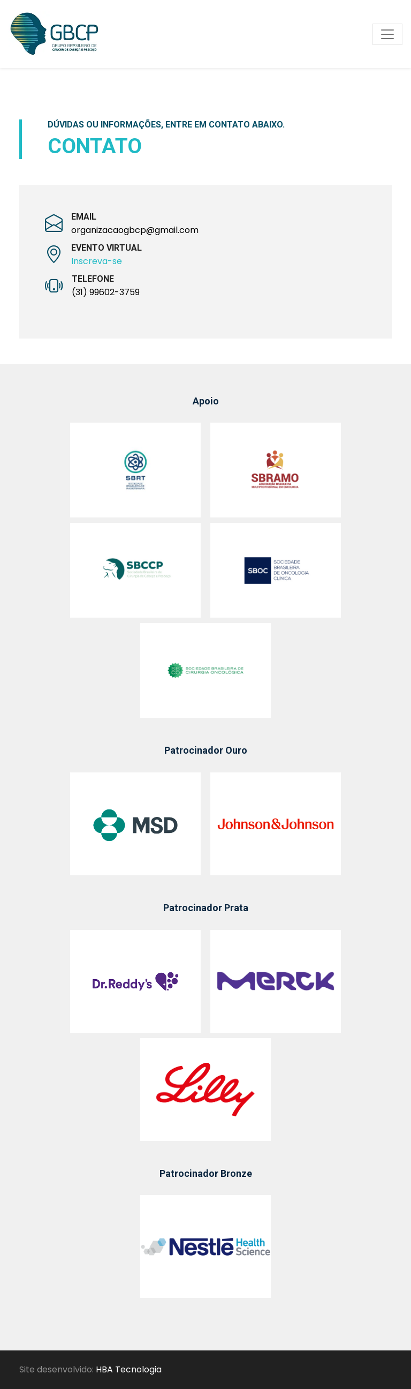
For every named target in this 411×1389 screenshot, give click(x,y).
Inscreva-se (96, 261)
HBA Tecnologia (129, 1369)
